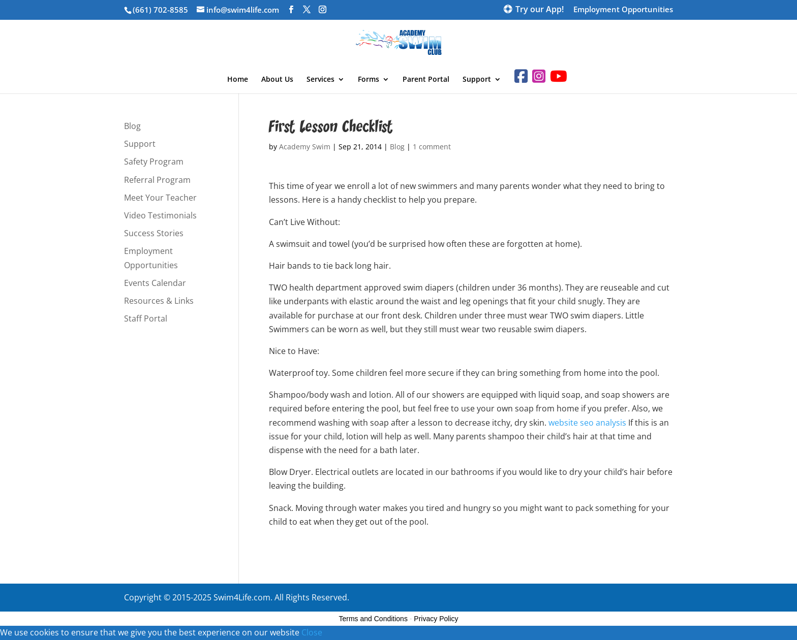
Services (320, 80)
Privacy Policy (436, 619)
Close (311, 632)
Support (477, 80)
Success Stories (153, 233)
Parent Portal (426, 80)
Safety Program (153, 161)
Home (237, 80)
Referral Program (157, 179)
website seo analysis (587, 422)
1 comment (432, 146)
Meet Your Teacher (160, 197)
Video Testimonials (160, 215)
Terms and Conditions (373, 619)
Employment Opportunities (623, 10)
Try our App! (539, 10)
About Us (277, 80)
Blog (397, 146)
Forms (368, 80)
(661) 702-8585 (160, 10)
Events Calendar (155, 283)
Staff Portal (145, 318)
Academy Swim (304, 146)
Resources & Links (159, 300)
